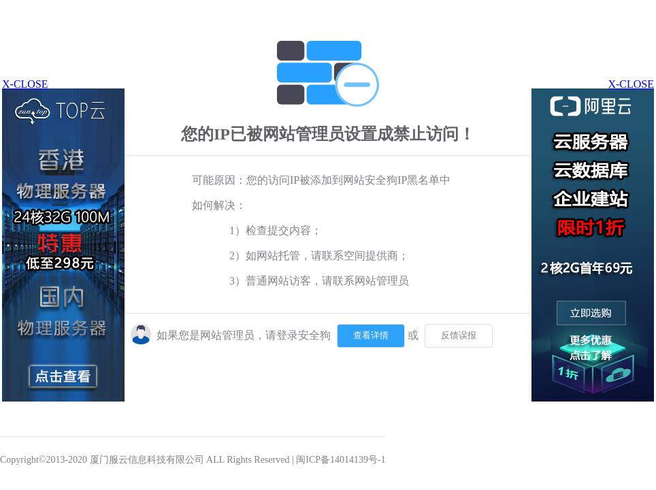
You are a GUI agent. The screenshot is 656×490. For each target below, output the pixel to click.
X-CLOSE (631, 84)
